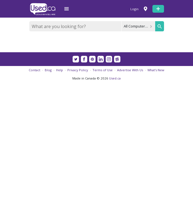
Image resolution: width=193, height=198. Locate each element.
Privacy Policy (77, 70)
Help (59, 70)
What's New (155, 70)
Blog (48, 70)
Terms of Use (102, 70)
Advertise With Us (130, 70)
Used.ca (115, 78)
